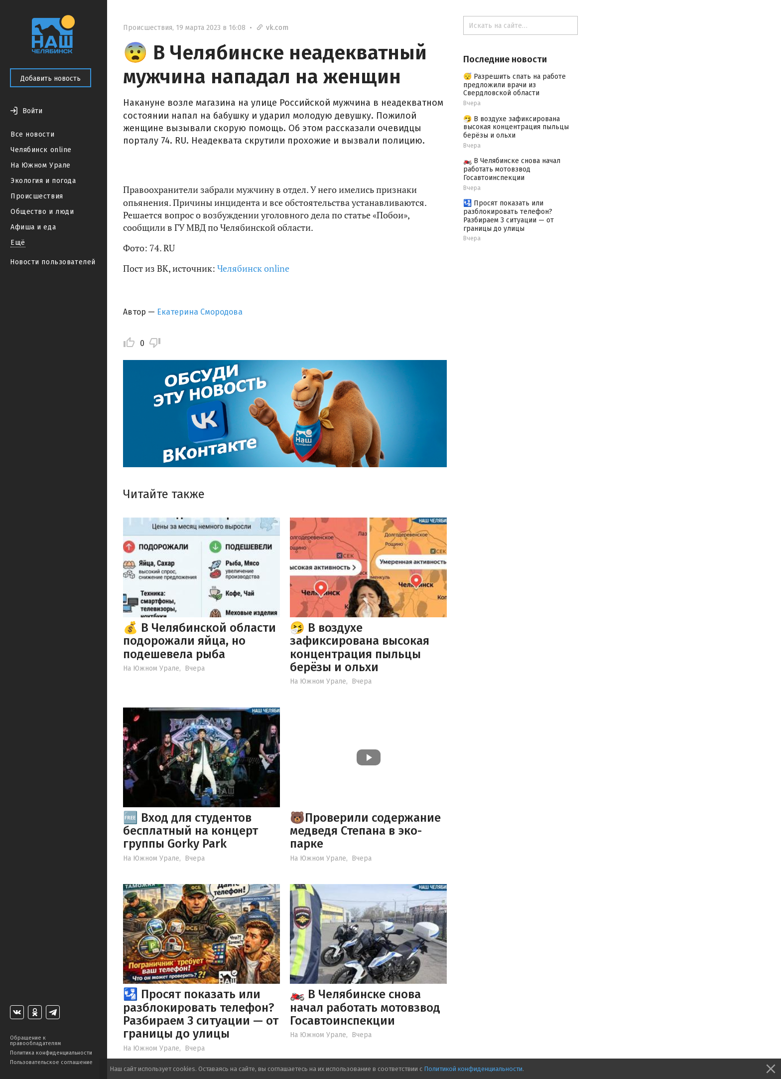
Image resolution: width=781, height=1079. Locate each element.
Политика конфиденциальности (51, 1053)
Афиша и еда (33, 227)
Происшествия (36, 196)
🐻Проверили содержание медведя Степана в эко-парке (365, 831)
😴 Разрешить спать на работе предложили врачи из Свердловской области (514, 85)
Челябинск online (41, 150)
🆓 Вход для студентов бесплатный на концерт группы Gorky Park (190, 831)
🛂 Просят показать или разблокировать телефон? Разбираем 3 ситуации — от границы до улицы (200, 1014)
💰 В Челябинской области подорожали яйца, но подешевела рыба (199, 641)
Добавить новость (50, 78)
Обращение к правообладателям (35, 1040)
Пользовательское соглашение (51, 1062)
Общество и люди (42, 211)
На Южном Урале (40, 165)
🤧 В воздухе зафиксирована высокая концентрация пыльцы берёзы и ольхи (359, 647)
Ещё (17, 242)
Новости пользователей (53, 262)
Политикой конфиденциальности (473, 1069)
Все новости (32, 134)
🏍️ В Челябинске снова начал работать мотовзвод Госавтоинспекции (365, 1007)
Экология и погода (43, 181)
